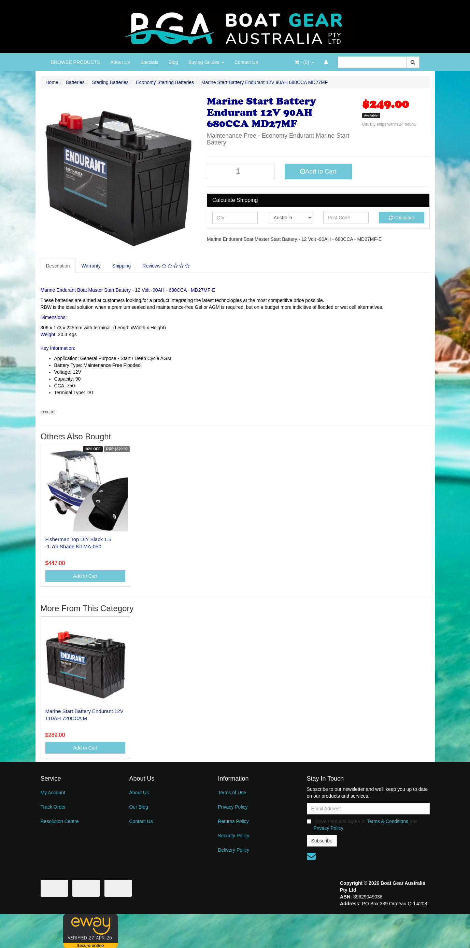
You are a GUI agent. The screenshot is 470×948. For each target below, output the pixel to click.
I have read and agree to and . (362, 825)
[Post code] (346, 217)
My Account (53, 792)
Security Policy (233, 835)
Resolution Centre (60, 821)
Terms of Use (232, 792)
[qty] (235, 217)
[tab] (58, 266)
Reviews (165, 266)
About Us (120, 62)
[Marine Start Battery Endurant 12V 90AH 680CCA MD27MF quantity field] (240, 171)
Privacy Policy (232, 807)
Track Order (53, 807)
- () (304, 62)
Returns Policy (233, 821)
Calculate (401, 217)
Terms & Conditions (387, 821)
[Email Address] (368, 808)
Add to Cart (318, 171)
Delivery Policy (233, 850)
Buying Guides (206, 62)
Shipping (121, 266)
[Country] (290, 217)
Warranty (91, 266)
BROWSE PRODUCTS (75, 62)
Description (58, 266)
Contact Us (246, 62)
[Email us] (311, 856)
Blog (173, 62)
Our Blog (138, 807)
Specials (149, 62)
